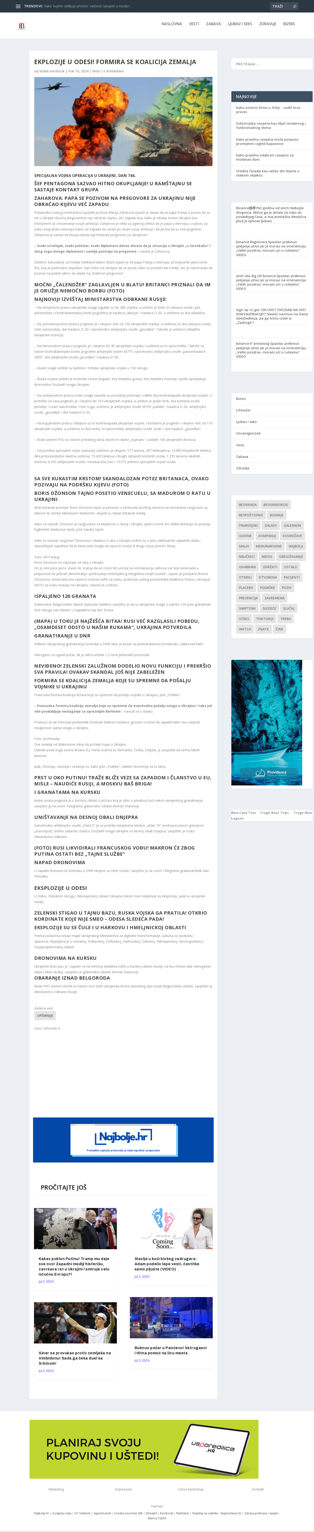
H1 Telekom (83, 1517)
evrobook (57, 74)
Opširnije (45, 1019)
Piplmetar (182, 1517)
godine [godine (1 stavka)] (245, 539)
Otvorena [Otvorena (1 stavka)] (268, 580)
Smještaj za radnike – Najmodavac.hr (216, 1517)
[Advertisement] (124, 1076)
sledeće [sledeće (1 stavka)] (269, 611)
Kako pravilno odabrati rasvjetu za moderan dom (265, 160)
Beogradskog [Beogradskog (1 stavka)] (275, 508)
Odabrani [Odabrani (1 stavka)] (247, 570)
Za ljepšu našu (62, 1517)
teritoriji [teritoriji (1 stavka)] (264, 622)
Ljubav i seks (240, 27)
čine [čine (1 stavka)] (279, 632)
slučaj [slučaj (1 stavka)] (288, 611)
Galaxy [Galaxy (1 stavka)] (271, 528)
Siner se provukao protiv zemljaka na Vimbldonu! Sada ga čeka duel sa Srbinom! (75, 1361)
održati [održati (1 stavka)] (270, 570)
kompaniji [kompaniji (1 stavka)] (267, 539)
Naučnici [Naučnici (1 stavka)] (247, 560)
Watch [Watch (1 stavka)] (245, 632)
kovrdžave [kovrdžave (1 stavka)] (292, 539)
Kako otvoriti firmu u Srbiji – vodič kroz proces (268, 113)
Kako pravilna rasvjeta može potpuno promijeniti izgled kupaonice (267, 144)
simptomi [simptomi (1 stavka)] (247, 611)
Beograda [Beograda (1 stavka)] (248, 508)
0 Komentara (113, 74)
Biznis (289, 27)
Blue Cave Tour (243, 816)
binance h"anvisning (252, 347)
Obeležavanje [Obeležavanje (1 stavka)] (291, 560)
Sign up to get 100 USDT (256, 313)
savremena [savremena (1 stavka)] (274, 601)
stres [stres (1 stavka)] (244, 622)
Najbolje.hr (41, 1517)
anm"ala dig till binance (256, 279)
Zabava (213, 27)
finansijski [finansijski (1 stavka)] (248, 528)
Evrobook (166, 1517)
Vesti (194, 27)
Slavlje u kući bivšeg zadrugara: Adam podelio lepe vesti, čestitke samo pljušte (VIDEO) (167, 1267)
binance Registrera (251, 245)
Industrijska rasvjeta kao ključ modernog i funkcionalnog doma (271, 128)
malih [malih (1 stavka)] (244, 549)
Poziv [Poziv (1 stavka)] (287, 591)
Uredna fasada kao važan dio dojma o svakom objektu (267, 176)
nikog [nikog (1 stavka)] (267, 560)
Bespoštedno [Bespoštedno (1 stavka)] (251, 518)
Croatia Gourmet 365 (128, 1517)
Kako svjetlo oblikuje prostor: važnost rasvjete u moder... (87, 6)
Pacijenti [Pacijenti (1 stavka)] (292, 580)
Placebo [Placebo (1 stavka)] (246, 591)
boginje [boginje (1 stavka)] (277, 518)
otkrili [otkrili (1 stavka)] (245, 580)
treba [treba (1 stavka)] (285, 622)
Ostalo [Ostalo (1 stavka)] (290, 570)
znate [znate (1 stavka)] (263, 632)
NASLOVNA (172, 27)
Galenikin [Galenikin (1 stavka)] (292, 528)
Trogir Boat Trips (274, 816)
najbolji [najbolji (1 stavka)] (296, 549)
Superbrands (102, 1517)
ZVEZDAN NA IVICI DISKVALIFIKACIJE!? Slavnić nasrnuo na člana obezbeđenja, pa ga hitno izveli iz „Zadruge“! (272, 319)
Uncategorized (248, 436)
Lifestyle (243, 413)
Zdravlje (267, 27)
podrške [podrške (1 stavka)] (267, 591)
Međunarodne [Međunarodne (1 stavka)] (269, 549)
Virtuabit (151, 1517)
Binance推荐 (246, 211)
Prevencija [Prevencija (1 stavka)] (248, 601)
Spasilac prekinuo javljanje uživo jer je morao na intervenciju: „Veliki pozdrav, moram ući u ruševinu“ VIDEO (271, 251)
